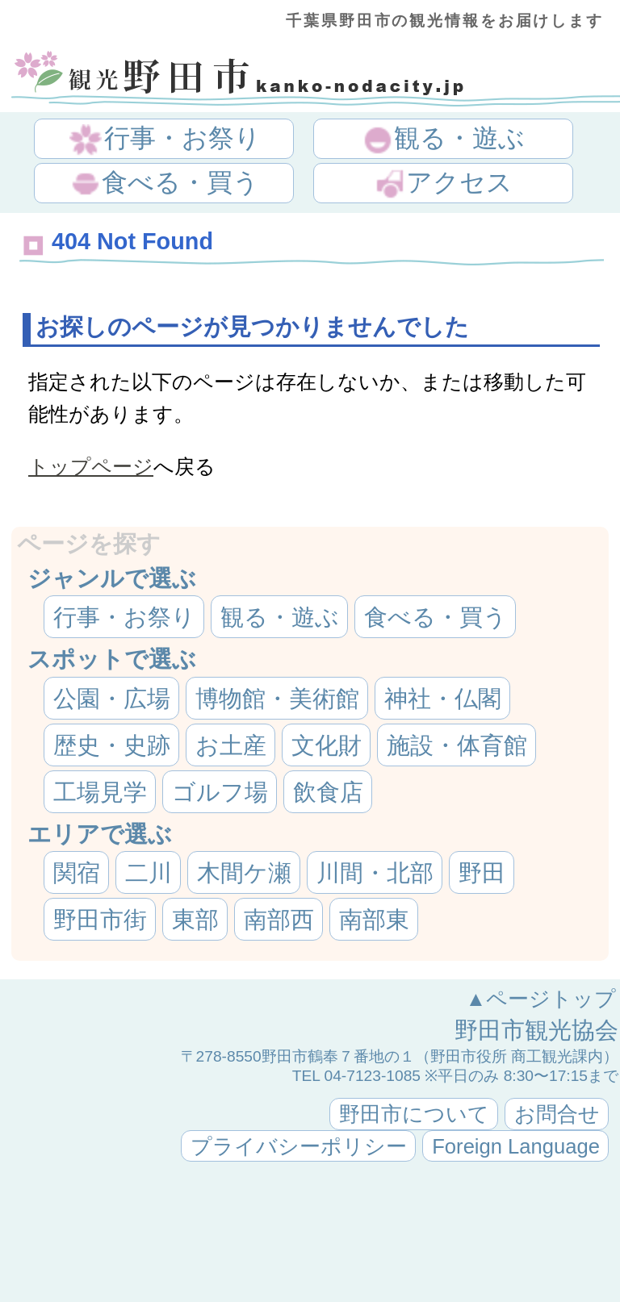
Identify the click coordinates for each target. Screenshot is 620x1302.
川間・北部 (375, 873)
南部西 (279, 920)
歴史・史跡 (111, 745)
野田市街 (100, 920)
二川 (148, 873)
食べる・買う (164, 184)
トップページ (90, 466)
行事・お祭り (165, 139)
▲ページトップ (541, 998)
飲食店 (328, 792)
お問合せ (557, 1114)
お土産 (230, 745)
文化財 (326, 745)
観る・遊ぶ (443, 139)
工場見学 (100, 792)
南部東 (374, 920)
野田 (482, 873)
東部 (195, 920)
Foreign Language (516, 1146)
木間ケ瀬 (244, 873)
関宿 (76, 873)
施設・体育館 (457, 745)
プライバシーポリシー (299, 1146)
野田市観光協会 (536, 1030)
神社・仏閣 (442, 699)
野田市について (414, 1114)
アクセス (443, 184)
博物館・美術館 (277, 699)
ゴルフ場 (220, 792)
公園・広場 (111, 699)
